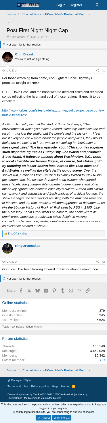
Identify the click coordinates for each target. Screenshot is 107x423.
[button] (10, 5)
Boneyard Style (19, 380)
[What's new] (88, 5)
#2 (103, 261)
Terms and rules (18, 386)
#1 (103, 70)
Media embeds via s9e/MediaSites (42, 398)
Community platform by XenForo (40, 394)
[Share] (97, 70)
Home (65, 386)
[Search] (97, 5)
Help (55, 386)
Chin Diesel (17, 36)
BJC (102, 360)
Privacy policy (40, 386)
